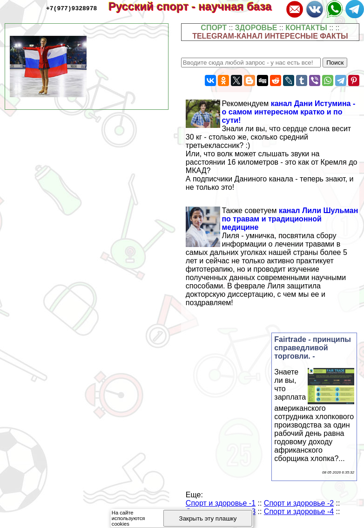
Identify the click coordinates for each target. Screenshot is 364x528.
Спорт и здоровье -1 (221, 503)
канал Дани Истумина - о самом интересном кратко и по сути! (288, 112)
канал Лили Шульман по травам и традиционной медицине (290, 219)
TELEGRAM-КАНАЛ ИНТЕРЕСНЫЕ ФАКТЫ (270, 36)
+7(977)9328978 (71, 8)
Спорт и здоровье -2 (299, 503)
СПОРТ (214, 28)
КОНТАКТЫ (306, 28)
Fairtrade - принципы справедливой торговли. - (312, 347)
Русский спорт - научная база (196, 6)
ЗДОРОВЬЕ (256, 28)
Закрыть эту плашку (208, 518)
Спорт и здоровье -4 (299, 511)
